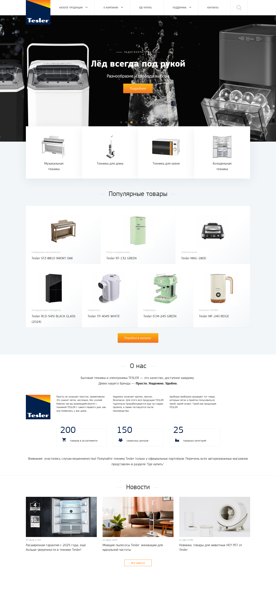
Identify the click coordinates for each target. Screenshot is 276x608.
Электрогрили (189, 252)
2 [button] (126, 122)
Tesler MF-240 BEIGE (214, 316)
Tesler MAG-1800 (193, 258)
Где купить (145, 7)
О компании (111, 7)
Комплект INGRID (208, 310)
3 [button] (131, 122)
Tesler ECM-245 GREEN (159, 316)
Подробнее (138, 88)
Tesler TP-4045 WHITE (104, 316)
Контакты (213, 7)
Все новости (138, 562)
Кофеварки (149, 310)
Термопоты (94, 310)
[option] (138, 78)
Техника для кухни (166, 163)
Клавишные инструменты (46, 252)
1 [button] (121, 122)
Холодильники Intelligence (46, 310)
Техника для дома (110, 163)
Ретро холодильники (118, 252)
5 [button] (142, 122)
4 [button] (137, 122)
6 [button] (147, 122)
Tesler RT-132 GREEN (121, 258)
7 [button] (152, 122)
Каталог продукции (71, 7)
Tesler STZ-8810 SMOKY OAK (52, 258)
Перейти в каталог (138, 338)
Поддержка (179, 7)
